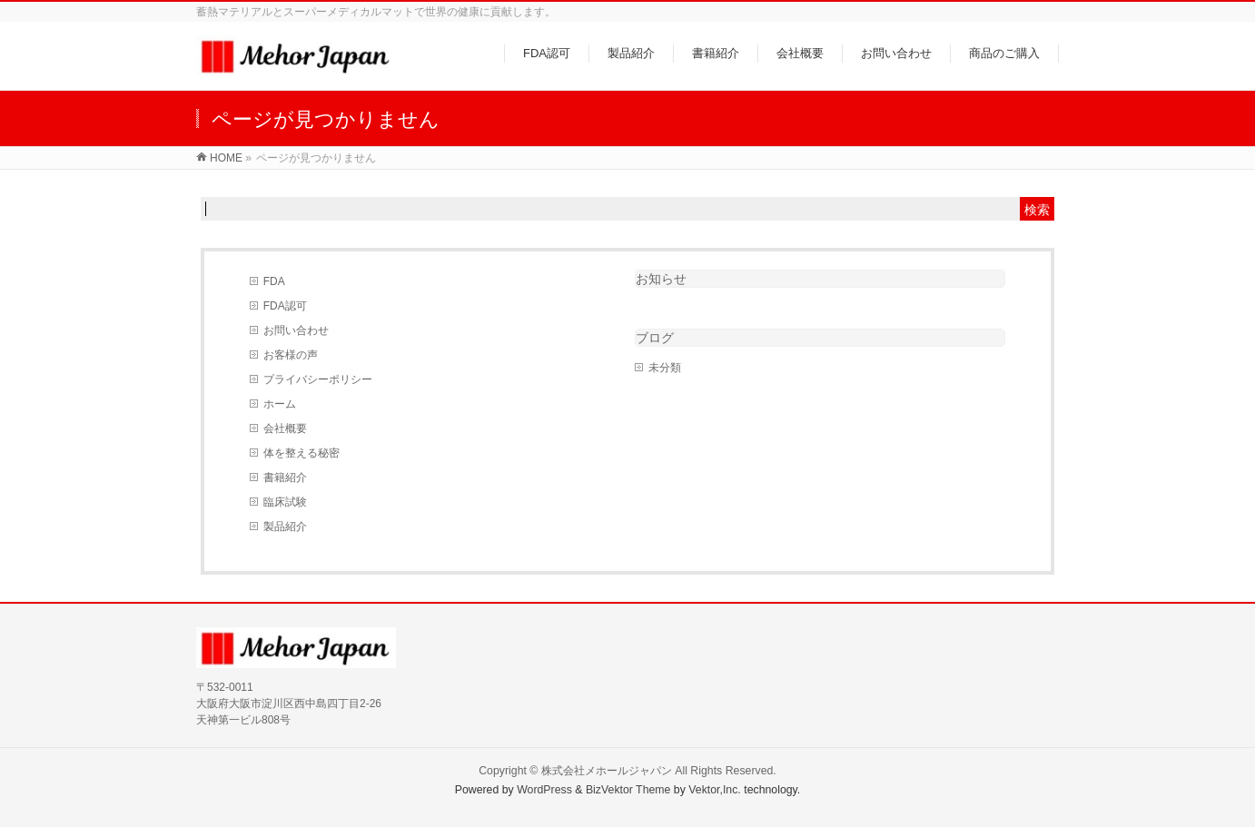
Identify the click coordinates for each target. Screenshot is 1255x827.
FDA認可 (285, 306)
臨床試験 (285, 502)
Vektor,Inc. (714, 789)
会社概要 (285, 428)
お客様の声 (290, 355)
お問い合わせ (296, 330)
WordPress (544, 789)
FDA (274, 281)
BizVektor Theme (628, 789)
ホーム (279, 404)
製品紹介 (285, 526)
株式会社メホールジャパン (606, 770)
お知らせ (661, 278)
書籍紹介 (285, 477)
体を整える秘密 (301, 453)
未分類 (664, 367)
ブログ (655, 337)
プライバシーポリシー (317, 379)
